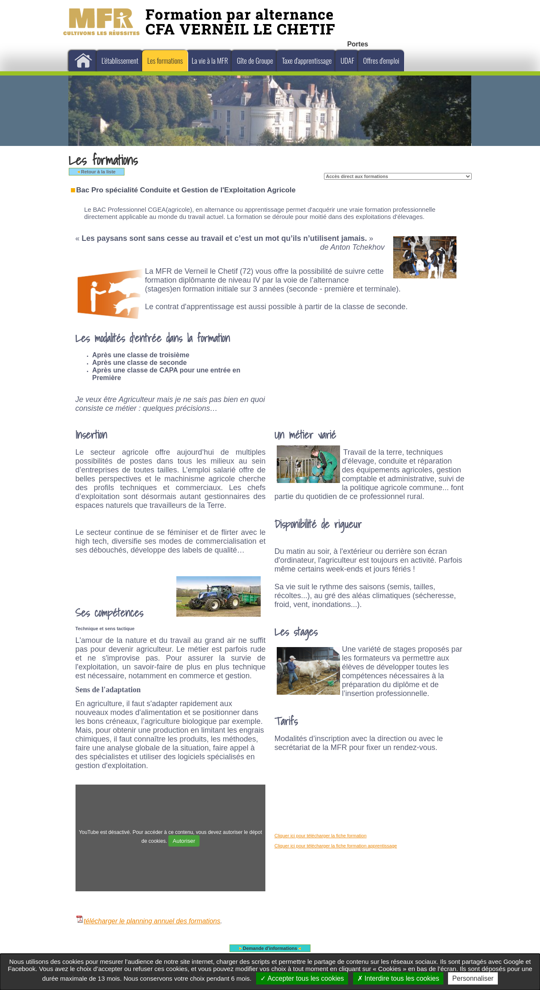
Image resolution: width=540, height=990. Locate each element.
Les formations (165, 60)
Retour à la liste (96, 171)
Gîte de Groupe (255, 60)
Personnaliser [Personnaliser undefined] (473, 978)
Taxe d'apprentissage (307, 60)
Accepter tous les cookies (302, 978)
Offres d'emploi (381, 60)
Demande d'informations (270, 948)
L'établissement (120, 60)
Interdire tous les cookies (398, 978)
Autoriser (184, 841)
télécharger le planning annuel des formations (148, 921)
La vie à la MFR (210, 60)
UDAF (347, 60)
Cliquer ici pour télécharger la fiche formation (321, 835)
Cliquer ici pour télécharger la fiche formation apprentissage (336, 845)
